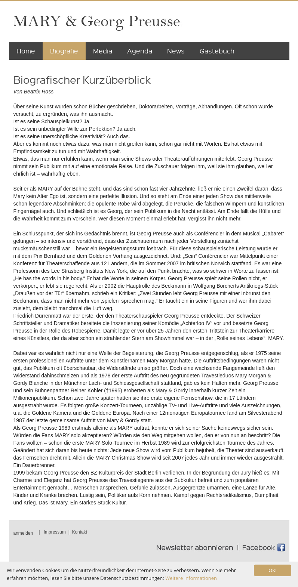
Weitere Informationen (191, 578)
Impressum (55, 532)
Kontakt (79, 532)
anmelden (23, 533)
